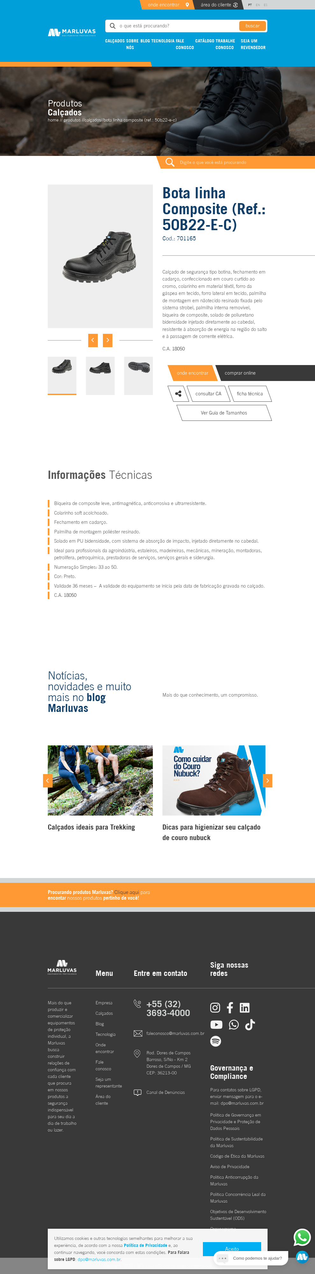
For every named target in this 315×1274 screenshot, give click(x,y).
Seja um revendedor (253, 44)
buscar (253, 25)
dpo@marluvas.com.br (99, 1259)
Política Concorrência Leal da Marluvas (238, 1198)
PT (250, 5)
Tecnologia (163, 40)
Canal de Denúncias (166, 1092)
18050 (178, 348)
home (53, 119)
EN (258, 5)
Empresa (104, 1002)
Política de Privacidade (145, 1245)
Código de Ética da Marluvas (237, 1156)
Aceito (232, 1249)
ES (266, 5)
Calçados (115, 40)
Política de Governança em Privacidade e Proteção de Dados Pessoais (235, 1121)
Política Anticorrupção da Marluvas (234, 1180)
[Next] (107, 340)
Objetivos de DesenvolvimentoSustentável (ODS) (238, 1215)
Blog (145, 40)
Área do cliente (103, 1100)
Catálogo (204, 40)
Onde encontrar (105, 1048)
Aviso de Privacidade (229, 1166)
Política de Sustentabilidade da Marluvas (236, 1142)
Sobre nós (132, 44)
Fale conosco (185, 44)
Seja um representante (105, 1082)
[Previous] (93, 340)
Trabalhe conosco (225, 44)
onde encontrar (163, 4)
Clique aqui (126, 892)
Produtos (72, 119)
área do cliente (216, 4)
